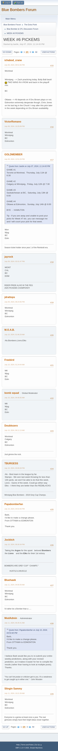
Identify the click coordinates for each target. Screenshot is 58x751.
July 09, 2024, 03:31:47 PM (14, 261)
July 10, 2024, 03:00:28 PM (14, 468)
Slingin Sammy (13, 688)
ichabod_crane (13, 60)
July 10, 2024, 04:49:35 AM (14, 398)
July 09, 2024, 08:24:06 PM (14, 302)
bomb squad (11, 393)
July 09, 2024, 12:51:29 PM (14, 159)
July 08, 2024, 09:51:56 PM (14, 65)
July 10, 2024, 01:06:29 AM (14, 334)
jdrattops (9, 297)
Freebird (9, 360)
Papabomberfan (13, 504)
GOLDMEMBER (13, 154)
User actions (48, 52)
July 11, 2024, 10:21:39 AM (14, 693)
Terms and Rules (27, 745)
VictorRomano (12, 121)
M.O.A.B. (9, 330)
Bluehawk (10, 580)
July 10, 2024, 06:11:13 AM (14, 430)
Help (17, 745)
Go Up (5, 727)
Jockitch (9, 539)
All (36, 52)
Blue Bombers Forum (19, 10)
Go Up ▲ (38, 745)
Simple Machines (36, 748)
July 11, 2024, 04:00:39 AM (14, 585)
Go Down (7, 52)
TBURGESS (11, 463)
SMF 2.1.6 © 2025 (22, 748)
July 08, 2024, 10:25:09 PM (14, 126)
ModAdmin (10, 618)
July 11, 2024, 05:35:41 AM (14, 623)
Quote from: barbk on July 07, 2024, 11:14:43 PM (29, 166)
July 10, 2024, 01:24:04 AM (14, 365)
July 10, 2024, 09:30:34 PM (14, 544)
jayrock (8, 256)
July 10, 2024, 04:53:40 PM (14, 509)
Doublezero (11, 425)
